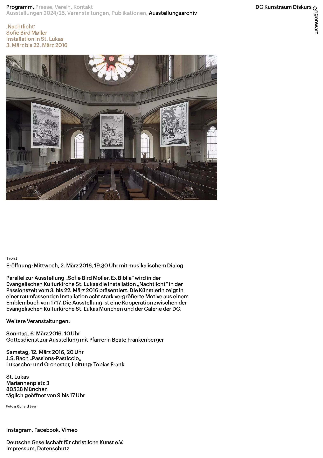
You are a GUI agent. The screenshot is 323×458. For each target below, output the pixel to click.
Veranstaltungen (88, 13)
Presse (43, 7)
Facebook (46, 430)
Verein (63, 7)
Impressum (20, 448)
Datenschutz (53, 448)
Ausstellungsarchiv (173, 13)
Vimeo (69, 430)
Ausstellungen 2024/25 (35, 13)
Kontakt (83, 7)
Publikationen (128, 13)
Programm (19, 7)
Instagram (19, 430)
